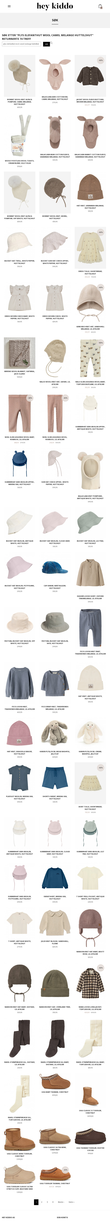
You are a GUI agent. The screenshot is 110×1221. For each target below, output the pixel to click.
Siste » (71, 1202)
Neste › (61, 1202)
